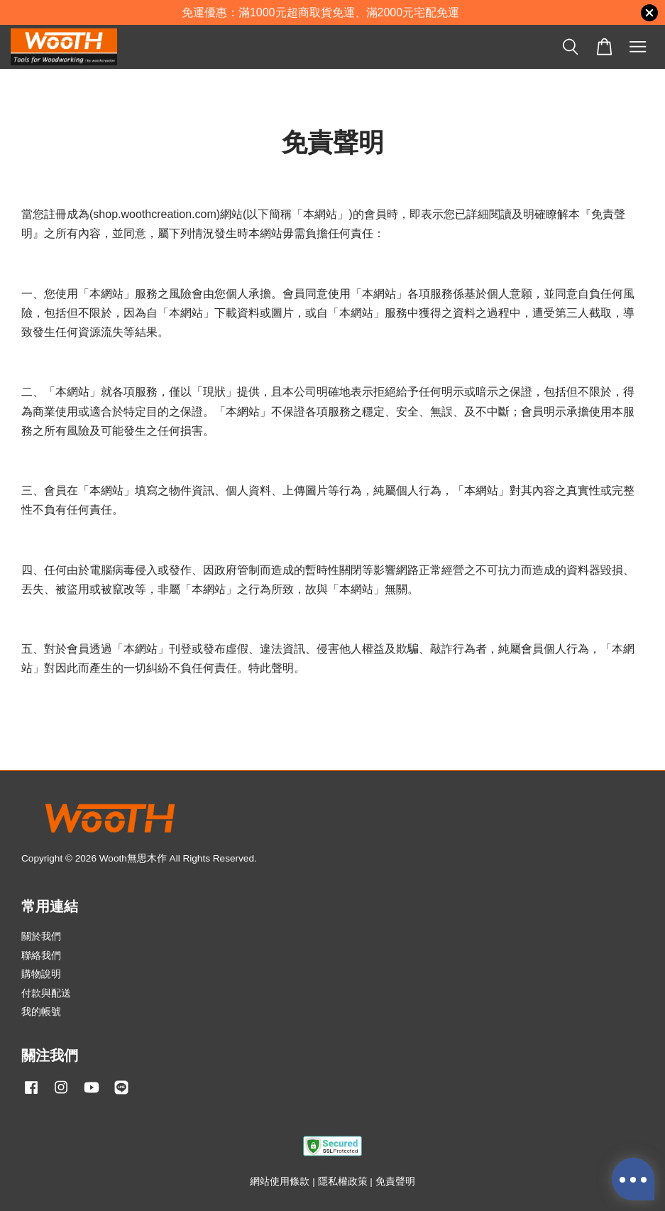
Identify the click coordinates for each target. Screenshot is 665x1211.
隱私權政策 (343, 1181)
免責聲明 (395, 1181)
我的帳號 (41, 1011)
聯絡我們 (41, 955)
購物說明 (41, 974)
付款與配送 (46, 993)
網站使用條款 (279, 1181)
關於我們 (41, 936)
